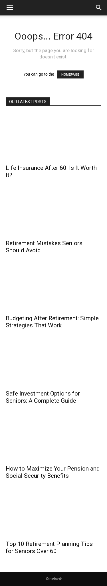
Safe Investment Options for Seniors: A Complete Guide (43, 397)
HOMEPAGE (70, 74)
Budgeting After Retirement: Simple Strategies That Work (52, 322)
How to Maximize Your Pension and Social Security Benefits (53, 472)
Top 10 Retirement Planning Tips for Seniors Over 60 (49, 547)
